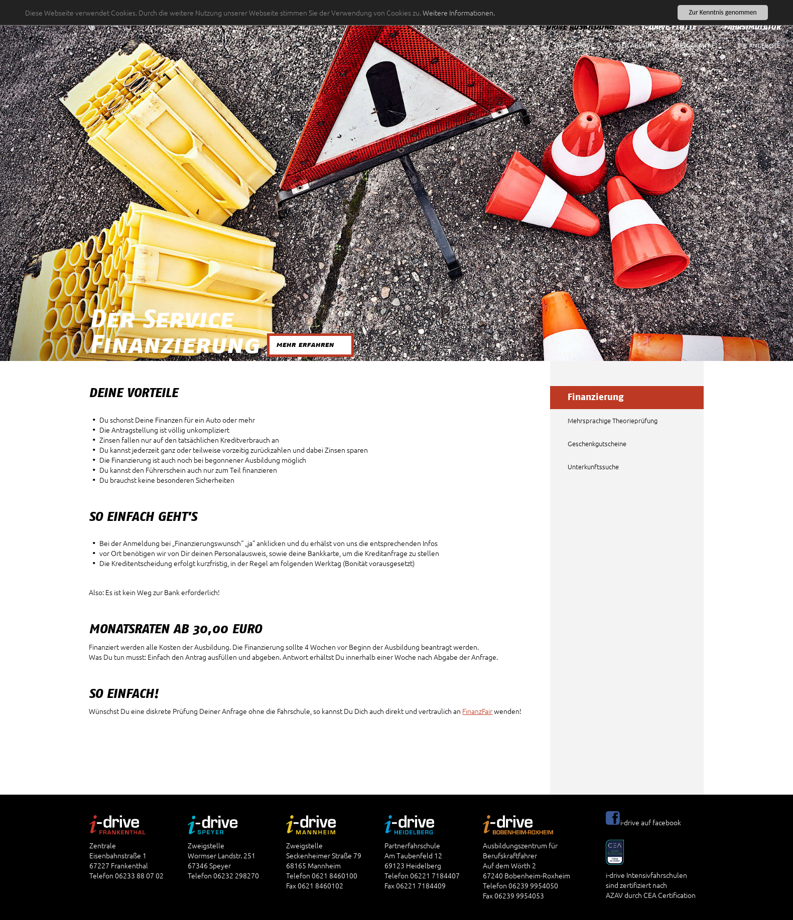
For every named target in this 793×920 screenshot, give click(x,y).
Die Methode (574, 45)
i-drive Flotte (668, 27)
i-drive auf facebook (650, 822)
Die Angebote (759, 45)
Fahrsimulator (752, 27)
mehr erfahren (305, 344)
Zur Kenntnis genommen (722, 12)
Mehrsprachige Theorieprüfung (612, 420)
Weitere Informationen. (459, 13)
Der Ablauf (634, 45)
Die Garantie (695, 45)
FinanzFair (477, 711)
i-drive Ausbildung (576, 27)
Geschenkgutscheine (597, 443)
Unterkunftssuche (593, 466)
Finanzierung (596, 397)
